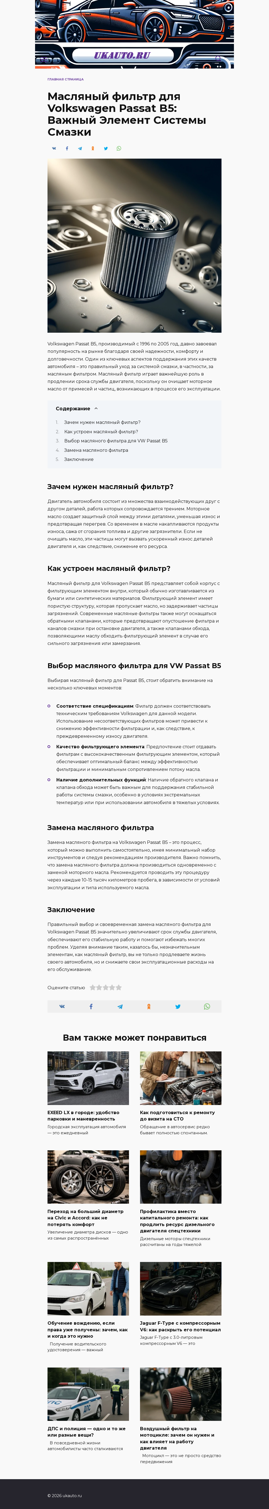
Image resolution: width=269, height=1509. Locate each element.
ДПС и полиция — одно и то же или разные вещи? (87, 1428)
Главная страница (66, 79)
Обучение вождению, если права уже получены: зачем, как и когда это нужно (88, 1327)
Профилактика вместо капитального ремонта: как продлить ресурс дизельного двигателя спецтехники (177, 1220)
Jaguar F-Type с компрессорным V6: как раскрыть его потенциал (180, 1324)
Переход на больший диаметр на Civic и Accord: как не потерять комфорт (85, 1216)
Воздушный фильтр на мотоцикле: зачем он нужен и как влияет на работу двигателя (177, 1435)
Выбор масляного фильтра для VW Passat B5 (116, 440)
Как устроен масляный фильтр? (101, 431)
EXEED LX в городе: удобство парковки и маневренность (83, 1115)
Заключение (79, 459)
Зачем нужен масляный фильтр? (102, 422)
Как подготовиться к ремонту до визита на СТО (177, 1115)
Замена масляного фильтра (96, 450)
